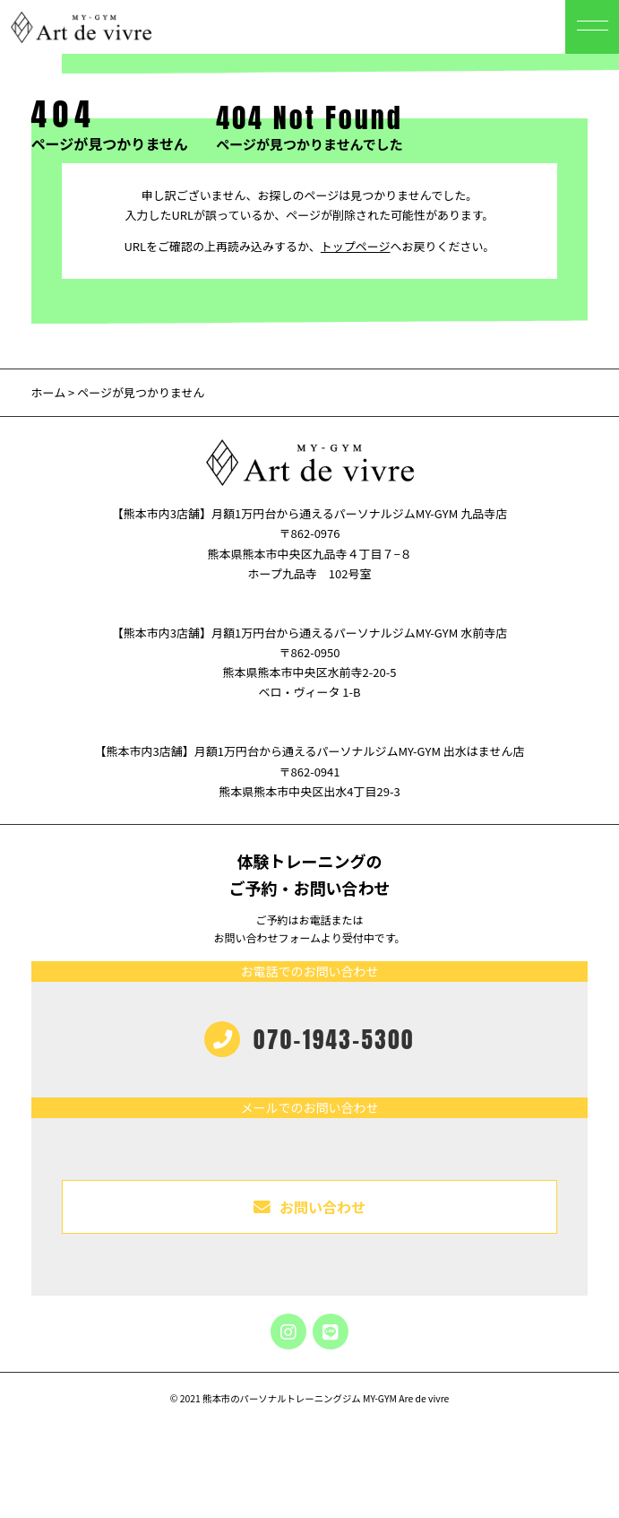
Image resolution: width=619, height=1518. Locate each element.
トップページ (356, 246)
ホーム (48, 392)
